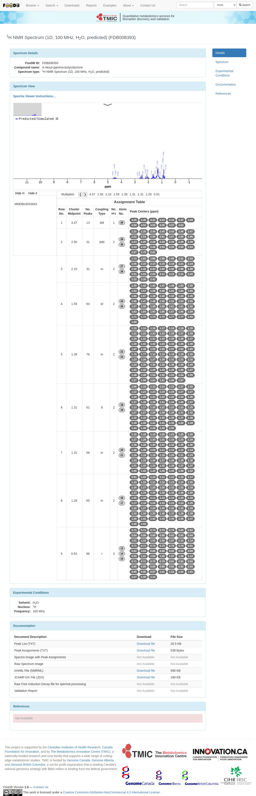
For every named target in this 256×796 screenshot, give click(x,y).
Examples (109, 5)
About (128, 5)
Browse (32, 5)
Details (220, 53)
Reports (91, 5)
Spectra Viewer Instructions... (34, 96)
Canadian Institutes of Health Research (74, 747)
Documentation (226, 84)
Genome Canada (78, 760)
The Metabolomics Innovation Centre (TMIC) (80, 751)
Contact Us (147, 5)
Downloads (72, 5)
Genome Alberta (103, 760)
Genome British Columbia (28, 764)
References (223, 93)
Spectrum (222, 62)
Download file (146, 643)
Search (52, 5)
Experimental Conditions (224, 73)
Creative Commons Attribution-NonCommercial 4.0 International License (111, 792)
